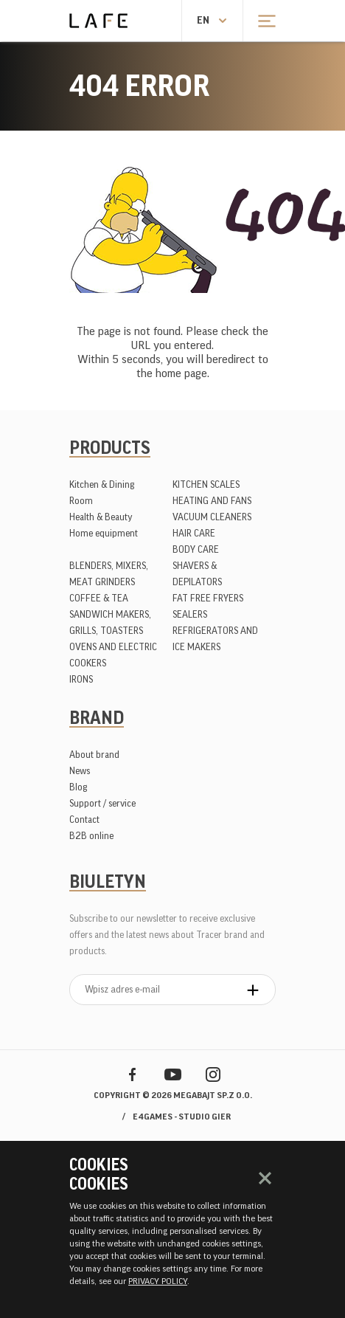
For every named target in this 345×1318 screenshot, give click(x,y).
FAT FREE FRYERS (207, 598)
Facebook (132, 1074)
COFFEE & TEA (98, 598)
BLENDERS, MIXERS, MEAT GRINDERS (108, 574)
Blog (78, 787)
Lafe (98, 20)
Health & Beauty (101, 517)
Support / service (102, 803)
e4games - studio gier (182, 1116)
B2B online (91, 836)
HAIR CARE (193, 533)
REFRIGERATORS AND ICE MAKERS (215, 639)
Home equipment (103, 533)
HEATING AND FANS (211, 501)
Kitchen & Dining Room (101, 493)
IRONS (81, 679)
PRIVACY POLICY (157, 1281)
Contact (84, 819)
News (79, 771)
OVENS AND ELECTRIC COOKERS (113, 655)
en (203, 20)
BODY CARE (195, 549)
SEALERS (189, 614)
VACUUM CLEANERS (211, 517)
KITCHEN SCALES (206, 484)
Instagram (213, 1074)
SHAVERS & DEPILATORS (197, 574)
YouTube (173, 1074)
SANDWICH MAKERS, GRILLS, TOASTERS (110, 622)
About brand (94, 754)
